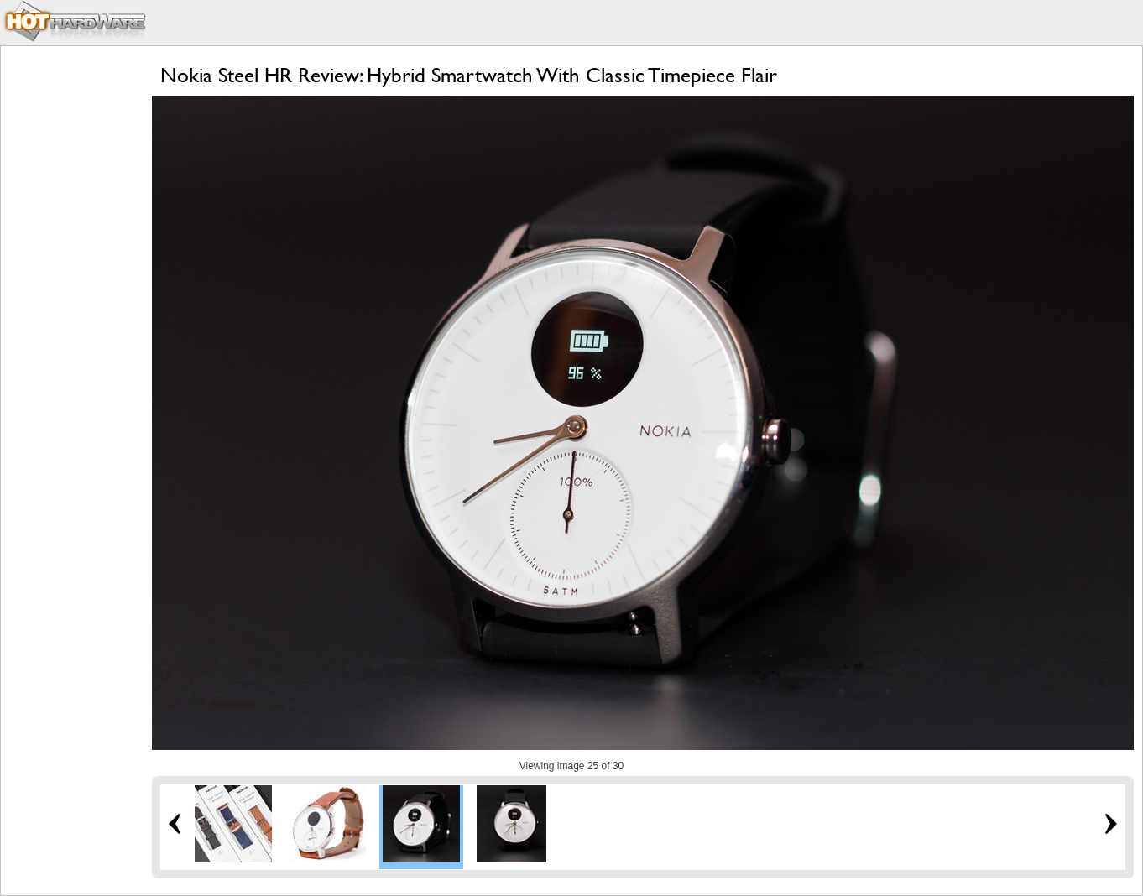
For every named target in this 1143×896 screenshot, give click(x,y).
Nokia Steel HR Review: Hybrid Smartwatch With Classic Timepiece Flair (468, 75)
